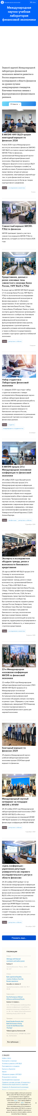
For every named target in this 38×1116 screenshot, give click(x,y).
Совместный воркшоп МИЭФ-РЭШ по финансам (17, 227)
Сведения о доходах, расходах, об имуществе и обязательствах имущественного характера (16, 1083)
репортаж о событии (15, 341)
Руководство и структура (9, 1061)
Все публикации (13, 1042)
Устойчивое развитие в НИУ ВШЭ (12, 1063)
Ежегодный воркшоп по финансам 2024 (14, 749)
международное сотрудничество (13, 428)
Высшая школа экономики (12, 2)
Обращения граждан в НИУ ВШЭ (11, 1074)
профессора (12, 520)
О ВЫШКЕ (5, 1055)
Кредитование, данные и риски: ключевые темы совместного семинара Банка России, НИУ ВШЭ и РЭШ (17, 281)
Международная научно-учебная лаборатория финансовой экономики (19, 13)
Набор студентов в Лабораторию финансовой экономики (15, 382)
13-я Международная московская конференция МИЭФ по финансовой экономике (15, 674)
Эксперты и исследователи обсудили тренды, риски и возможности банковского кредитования (16, 563)
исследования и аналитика (17, 188)
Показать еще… (19, 937)
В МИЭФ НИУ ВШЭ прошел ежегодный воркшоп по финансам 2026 (16, 137)
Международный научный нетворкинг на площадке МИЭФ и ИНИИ (15, 801)
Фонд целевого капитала (9, 1077)
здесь (15, 1100)
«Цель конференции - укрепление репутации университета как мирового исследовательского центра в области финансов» (17, 871)
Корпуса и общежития (8, 1069)
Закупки (4, 1071)
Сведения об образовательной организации (15, 1087)
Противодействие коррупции (11, 1080)
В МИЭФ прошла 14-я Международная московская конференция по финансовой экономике (16, 471)
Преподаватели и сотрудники (10, 1066)
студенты (11, 425)
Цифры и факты (6, 1058)
